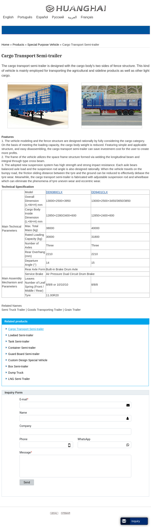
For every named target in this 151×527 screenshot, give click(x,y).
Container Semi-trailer (22, 347)
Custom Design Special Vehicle (28, 360)
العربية (72, 17)
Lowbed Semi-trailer (20, 335)
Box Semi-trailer (18, 366)
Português (25, 17)
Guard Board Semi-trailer (24, 354)
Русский (58, 17)
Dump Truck (15, 372)
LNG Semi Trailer (19, 378)
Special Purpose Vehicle (43, 44)
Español (42, 17)
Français (87, 17)
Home (5, 44)
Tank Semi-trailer (18, 341)
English (8, 17)
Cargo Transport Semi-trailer (26, 329)
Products (18, 44)
